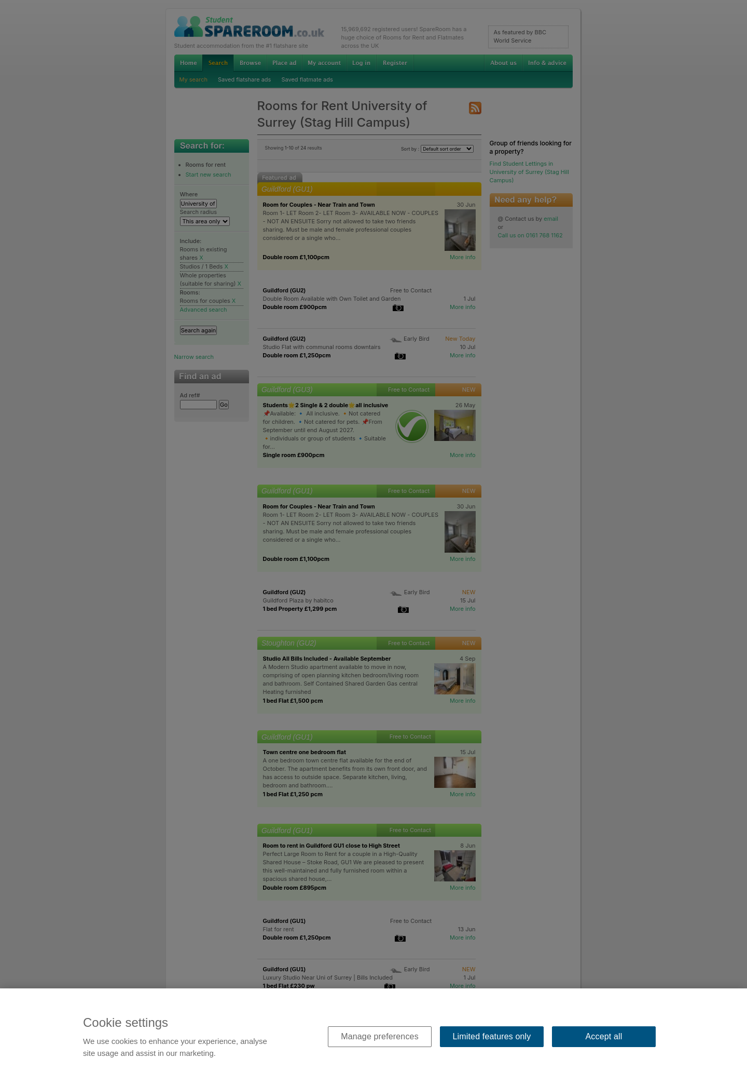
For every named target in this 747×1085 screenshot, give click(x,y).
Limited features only (492, 1036)
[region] (373, 1036)
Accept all (604, 1036)
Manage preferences (380, 1036)
